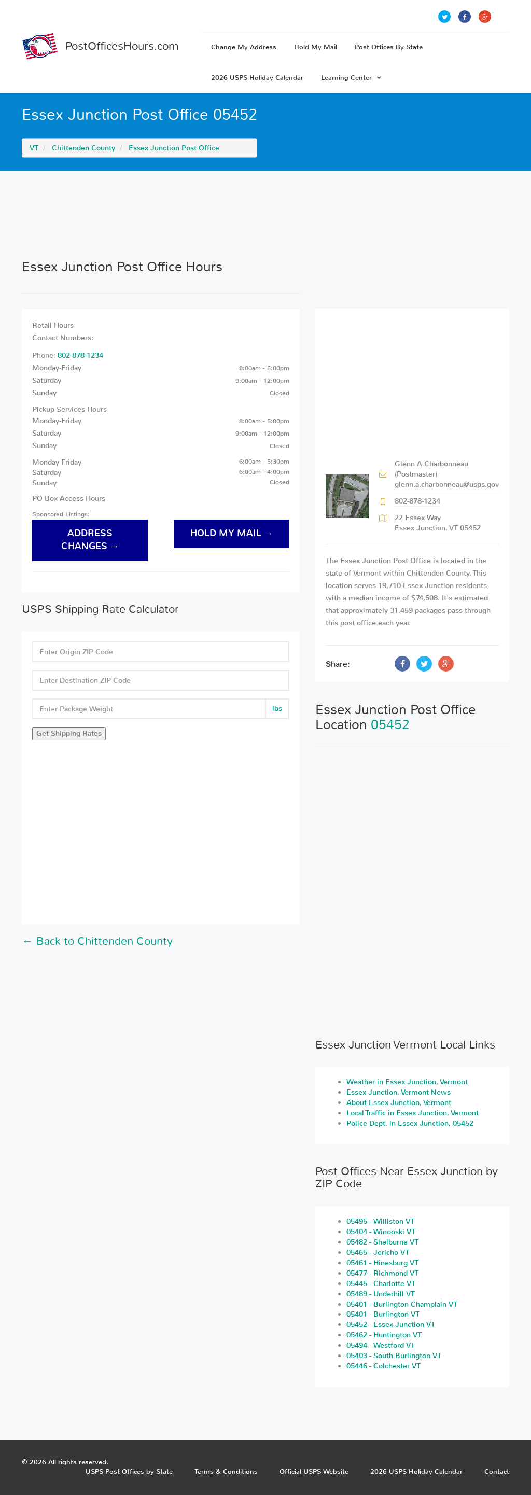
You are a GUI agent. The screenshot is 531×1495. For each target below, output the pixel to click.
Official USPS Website (314, 1471)
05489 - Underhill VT (380, 1294)
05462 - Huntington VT (384, 1335)
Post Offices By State (389, 47)
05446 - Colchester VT (383, 1366)
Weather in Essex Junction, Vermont (407, 1082)
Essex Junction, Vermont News (398, 1092)
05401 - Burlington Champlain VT (401, 1304)
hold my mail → (231, 533)
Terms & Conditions (226, 1471)
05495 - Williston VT (380, 1221)
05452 (390, 724)
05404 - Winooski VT (380, 1232)
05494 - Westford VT (380, 1345)
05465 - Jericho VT (377, 1253)
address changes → (90, 539)
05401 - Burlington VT (383, 1314)
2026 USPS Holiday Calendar (257, 77)
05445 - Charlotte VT (380, 1284)
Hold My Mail (315, 47)
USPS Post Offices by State (129, 1471)
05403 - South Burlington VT (393, 1356)
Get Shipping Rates (69, 733)
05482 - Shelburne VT (382, 1242)
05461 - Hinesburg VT (382, 1263)
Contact (496, 1471)
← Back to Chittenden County (97, 941)
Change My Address (243, 47)
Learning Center (351, 77)
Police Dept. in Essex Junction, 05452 (409, 1123)
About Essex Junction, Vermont (398, 1103)
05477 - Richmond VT (382, 1273)
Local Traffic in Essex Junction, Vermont (412, 1113)
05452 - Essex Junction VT (390, 1325)
